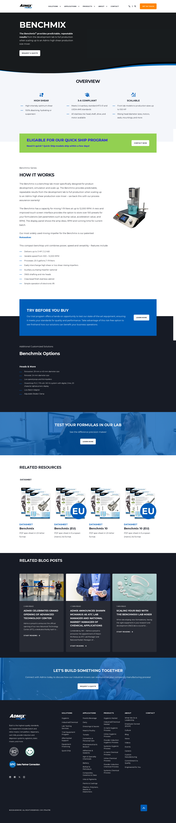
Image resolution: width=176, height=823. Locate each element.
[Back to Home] (26, 6)
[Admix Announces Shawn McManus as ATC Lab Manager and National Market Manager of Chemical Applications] (88, 613)
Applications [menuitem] (70, 6)
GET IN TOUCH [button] (148, 6)
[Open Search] (135, 6)
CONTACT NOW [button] (140, 143)
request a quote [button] (30, 53)
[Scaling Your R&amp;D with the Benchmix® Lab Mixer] (134, 613)
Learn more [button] (88, 441)
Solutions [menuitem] (53, 6)
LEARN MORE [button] (141, 317)
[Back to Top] (144, 808)
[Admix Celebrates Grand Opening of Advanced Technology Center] (41, 613)
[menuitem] (60, 6)
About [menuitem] (101, 6)
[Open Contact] (129, 6)
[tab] (25, 479)
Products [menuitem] (87, 6)
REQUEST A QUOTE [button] (88, 686)
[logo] (17, 717)
